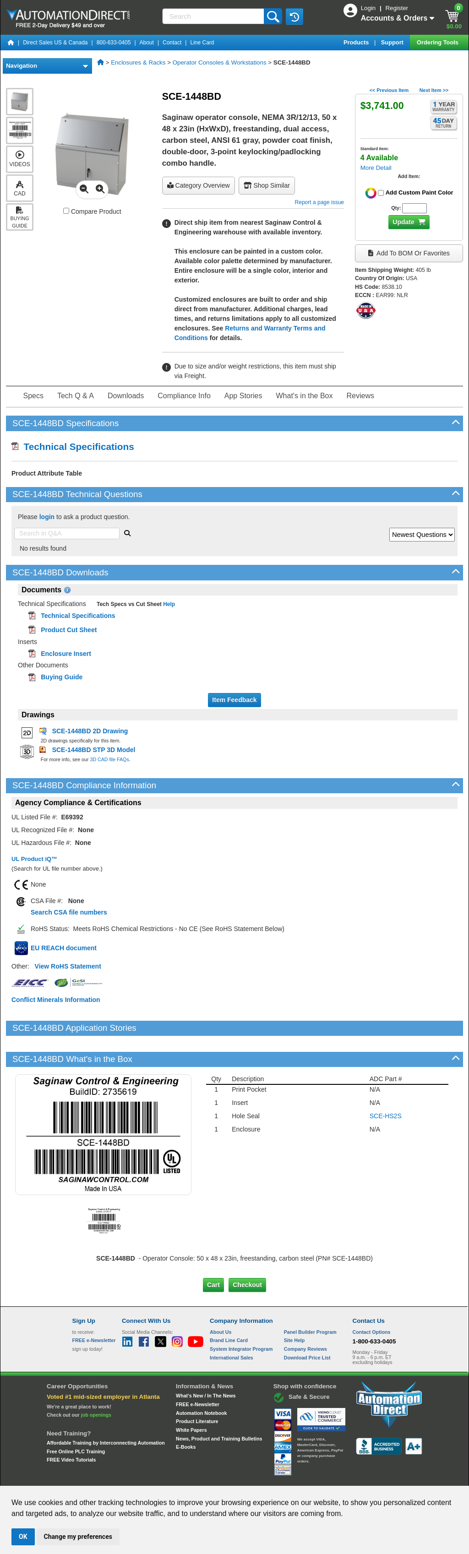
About (147, 42)
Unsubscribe (185, 1477)
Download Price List (307, 1326)
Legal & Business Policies (286, 1477)
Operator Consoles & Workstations (220, 62)
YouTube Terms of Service (352, 1477)
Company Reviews (305, 1318)
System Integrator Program (241, 1318)
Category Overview (198, 185)
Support (393, 42)
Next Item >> (434, 90)
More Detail (376, 167)
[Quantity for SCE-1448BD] (414, 208)
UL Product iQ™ (34, 859)
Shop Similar (267, 185)
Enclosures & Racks (138, 62)
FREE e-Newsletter (197, 1373)
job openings (96, 1383)
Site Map (92, 1477)
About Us (220, 1300)
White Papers (191, 1399)
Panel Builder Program (310, 1300)
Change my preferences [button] (78, 1536)
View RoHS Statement (68, 966)
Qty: (396, 208)
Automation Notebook (201, 1381)
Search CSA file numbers (69, 912)
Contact (172, 42)
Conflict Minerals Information (55, 999)
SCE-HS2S (386, 1084)
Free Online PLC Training (76, 1420)
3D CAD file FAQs (109, 759)
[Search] (214, 16)
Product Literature (197, 1390)
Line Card (202, 42)
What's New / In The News (205, 1364)
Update (403, 222)
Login (369, 8)
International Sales (231, 1326)
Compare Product (92, 211)
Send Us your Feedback (136, 1477)
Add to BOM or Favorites (409, 253)
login (47, 516)
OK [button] (23, 1536)
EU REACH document (64, 948)
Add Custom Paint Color (419, 192)
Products (357, 42)
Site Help (294, 1309)
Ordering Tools (438, 42)
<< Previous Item (389, 90)
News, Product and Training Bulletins (219, 1407)
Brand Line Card (229, 1309)
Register (396, 8)
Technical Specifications (72, 446)
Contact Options (372, 1300)
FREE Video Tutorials (71, 1428)
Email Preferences (228, 1477)
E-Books (186, 1416)
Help (168, 604)
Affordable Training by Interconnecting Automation (106, 1411)
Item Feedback (234, 700)
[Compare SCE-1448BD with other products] (66, 211)
